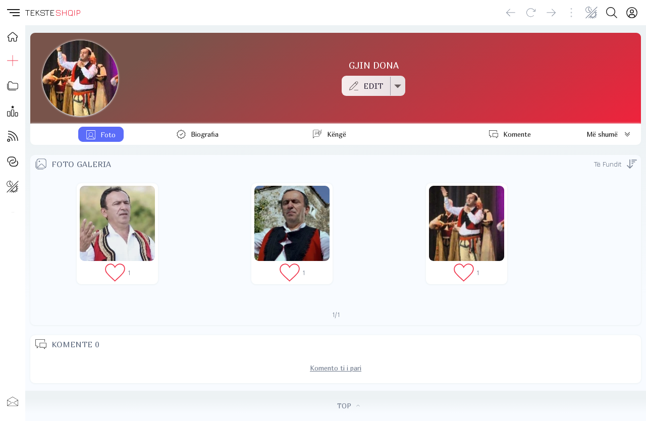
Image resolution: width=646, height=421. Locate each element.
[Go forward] (551, 13)
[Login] (632, 13)
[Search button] (612, 13)
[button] (12, 12)
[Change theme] (591, 13)
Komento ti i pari (335, 368)
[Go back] (511, 13)
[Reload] (531, 13)
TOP (348, 406)
